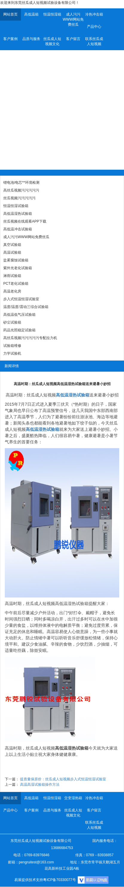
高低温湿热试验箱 (17, 214)
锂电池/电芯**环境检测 (21, 182)
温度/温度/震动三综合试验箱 (25, 307)
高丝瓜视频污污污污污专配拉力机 (30, 338)
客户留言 (73, 39)
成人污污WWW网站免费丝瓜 (73, 19)
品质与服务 (31, 39)
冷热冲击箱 (94, 14)
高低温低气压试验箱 (19, 314)
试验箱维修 (12, 346)
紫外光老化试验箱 (17, 268)
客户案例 (10, 39)
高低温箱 (31, 14)
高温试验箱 (12, 252)
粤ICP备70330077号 (59, 880)
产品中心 (94, 26)
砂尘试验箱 (12, 322)
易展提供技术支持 (28, 880)
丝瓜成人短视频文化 (52, 41)
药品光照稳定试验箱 (19, 330)
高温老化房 (12, 291)
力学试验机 (12, 353)
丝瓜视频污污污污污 (19, 198)
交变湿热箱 (73, 798)
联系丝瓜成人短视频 (94, 41)
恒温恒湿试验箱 (15, 206)
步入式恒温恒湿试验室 (21, 299)
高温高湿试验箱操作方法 (39, 784)
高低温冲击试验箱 (17, 229)
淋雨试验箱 (12, 276)
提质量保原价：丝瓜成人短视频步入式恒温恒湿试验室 (63, 779)
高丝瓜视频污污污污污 (21, 190)
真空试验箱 (12, 245)
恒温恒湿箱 (52, 14)
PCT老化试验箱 (15, 283)
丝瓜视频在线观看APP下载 (24, 221)
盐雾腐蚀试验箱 (15, 260)
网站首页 (10, 14)
